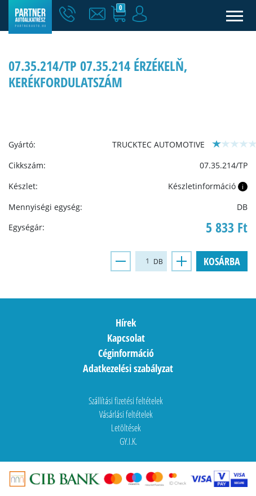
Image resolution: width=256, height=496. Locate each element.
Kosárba (222, 261)
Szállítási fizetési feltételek (126, 401)
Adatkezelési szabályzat (128, 368)
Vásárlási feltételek (126, 414)
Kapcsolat (126, 338)
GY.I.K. (128, 441)
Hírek (126, 322)
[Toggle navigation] (235, 15)
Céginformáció (126, 353)
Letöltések (126, 428)
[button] (100, 14)
